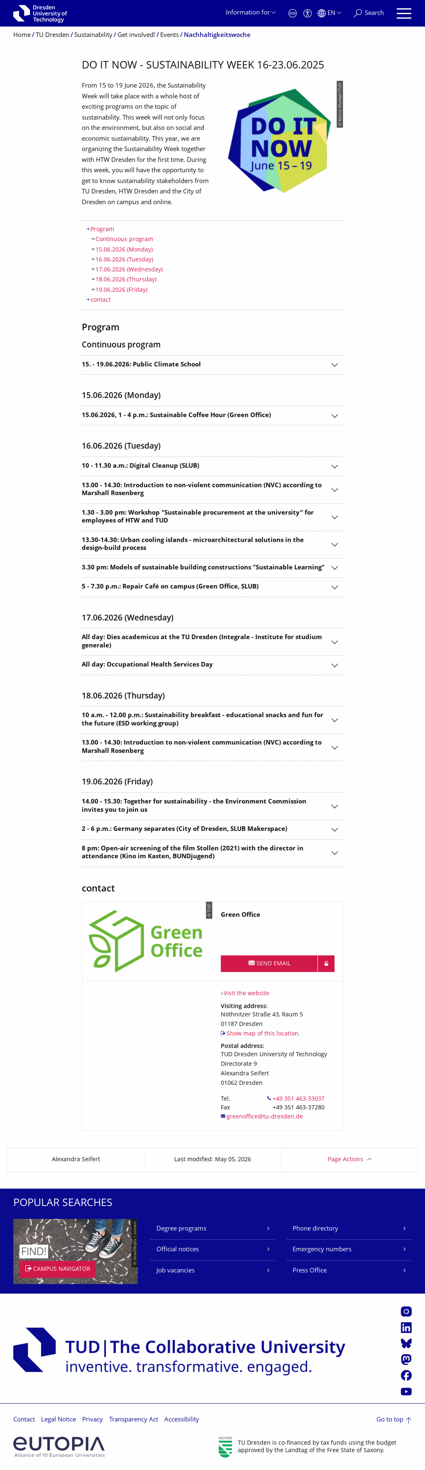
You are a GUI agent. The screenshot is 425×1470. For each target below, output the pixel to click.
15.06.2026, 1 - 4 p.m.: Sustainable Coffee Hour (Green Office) (176, 416)
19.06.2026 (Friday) (121, 290)
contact (100, 300)
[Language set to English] (329, 13)
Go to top (389, 1420)
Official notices (177, 1250)
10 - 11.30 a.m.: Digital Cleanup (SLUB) (140, 466)
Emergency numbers (322, 1250)
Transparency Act (133, 1420)
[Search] (369, 13)
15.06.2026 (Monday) (124, 250)
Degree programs (181, 1229)
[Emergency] (292, 13)
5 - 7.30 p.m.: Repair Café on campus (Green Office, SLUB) (170, 587)
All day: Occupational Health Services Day (147, 665)
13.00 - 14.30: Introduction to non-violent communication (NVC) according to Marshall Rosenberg (202, 490)
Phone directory (315, 1229)
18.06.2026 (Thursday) (125, 280)
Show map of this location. (263, 1034)
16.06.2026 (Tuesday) (124, 260)
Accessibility (181, 1420)
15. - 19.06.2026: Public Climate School (141, 365)
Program (102, 229)
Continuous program (124, 239)
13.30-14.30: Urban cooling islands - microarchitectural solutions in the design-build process (193, 544)
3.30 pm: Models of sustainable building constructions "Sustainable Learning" (203, 568)
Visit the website (246, 993)
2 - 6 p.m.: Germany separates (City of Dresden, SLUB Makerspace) (184, 829)
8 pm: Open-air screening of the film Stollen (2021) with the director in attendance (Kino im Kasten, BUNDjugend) (192, 853)
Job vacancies (175, 1271)
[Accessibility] (307, 13)
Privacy (92, 1420)
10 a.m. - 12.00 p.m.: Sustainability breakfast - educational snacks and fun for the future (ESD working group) (202, 720)
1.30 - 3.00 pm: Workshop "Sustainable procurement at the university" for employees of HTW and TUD (198, 517)
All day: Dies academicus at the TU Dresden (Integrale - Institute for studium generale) (202, 642)
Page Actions (345, 1159)
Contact (24, 1420)
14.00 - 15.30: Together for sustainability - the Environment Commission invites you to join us (194, 806)
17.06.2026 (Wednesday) (129, 270)
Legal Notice (58, 1420)
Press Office (310, 1271)
